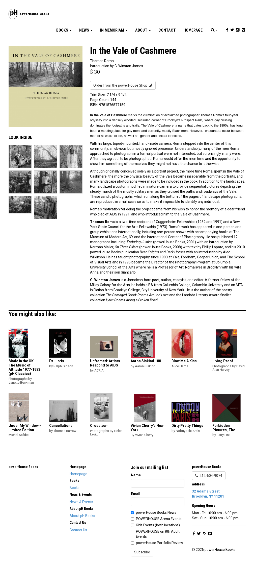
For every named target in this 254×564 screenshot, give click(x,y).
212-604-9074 (208, 476)
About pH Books (82, 516)
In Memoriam (114, 30)
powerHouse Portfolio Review (159, 543)
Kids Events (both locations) (158, 525)
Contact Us (78, 530)
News (86, 30)
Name (136, 475)
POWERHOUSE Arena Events (159, 519)
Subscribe (142, 552)
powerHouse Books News (156, 512)
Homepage (193, 30)
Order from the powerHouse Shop (122, 85)
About (143, 30)
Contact (167, 30)
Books (64, 30)
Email (135, 494)
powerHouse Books (23, 467)
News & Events (81, 502)
